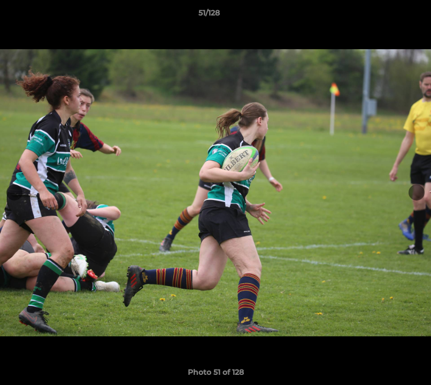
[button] (386, 15)
